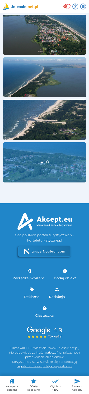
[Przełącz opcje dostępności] (75, 6)
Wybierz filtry (55, 384)
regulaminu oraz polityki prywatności (44, 366)
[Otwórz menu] (83, 6)
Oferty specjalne (33, 384)
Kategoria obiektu (11, 384)
